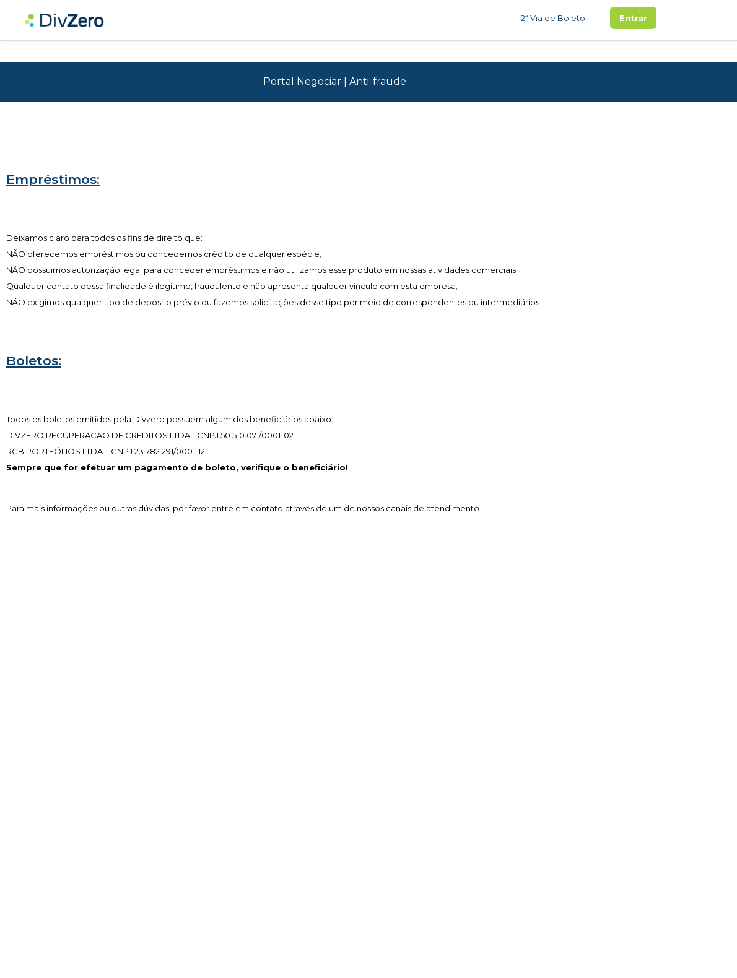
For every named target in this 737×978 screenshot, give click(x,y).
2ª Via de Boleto (553, 18)
